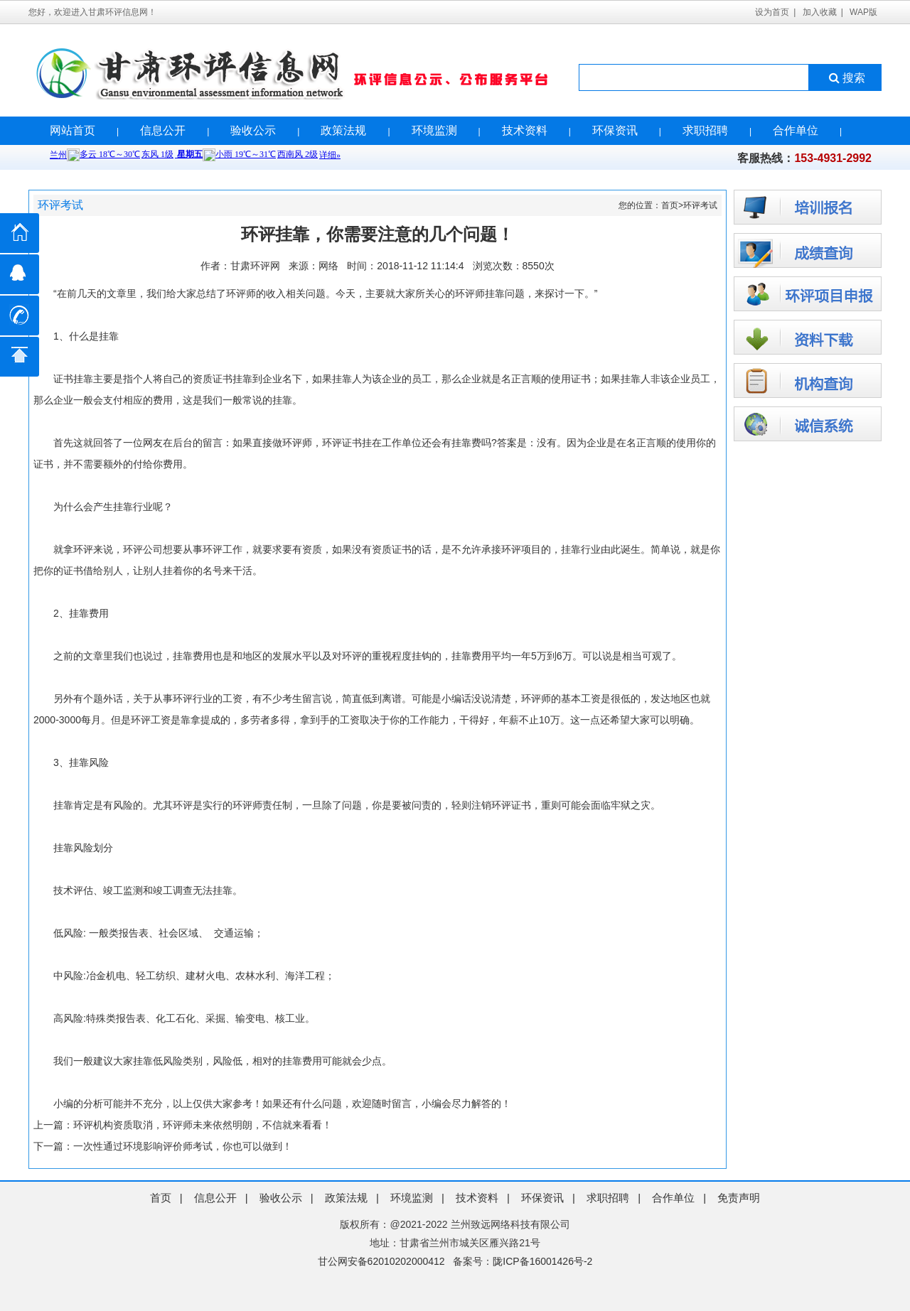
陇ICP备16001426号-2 (542, 1261)
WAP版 (863, 12)
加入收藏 (820, 12)
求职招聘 (705, 130)
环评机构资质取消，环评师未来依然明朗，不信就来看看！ (202, 1125)
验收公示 (253, 130)
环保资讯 (615, 130)
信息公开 (163, 130)
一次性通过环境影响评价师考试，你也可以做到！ (182, 1146)
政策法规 (343, 130)
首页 (669, 205)
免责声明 (738, 1198)
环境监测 (434, 130)
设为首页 (772, 12)
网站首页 (72, 130)
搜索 (845, 78)
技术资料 (524, 130)
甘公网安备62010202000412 (381, 1261)
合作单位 (795, 130)
